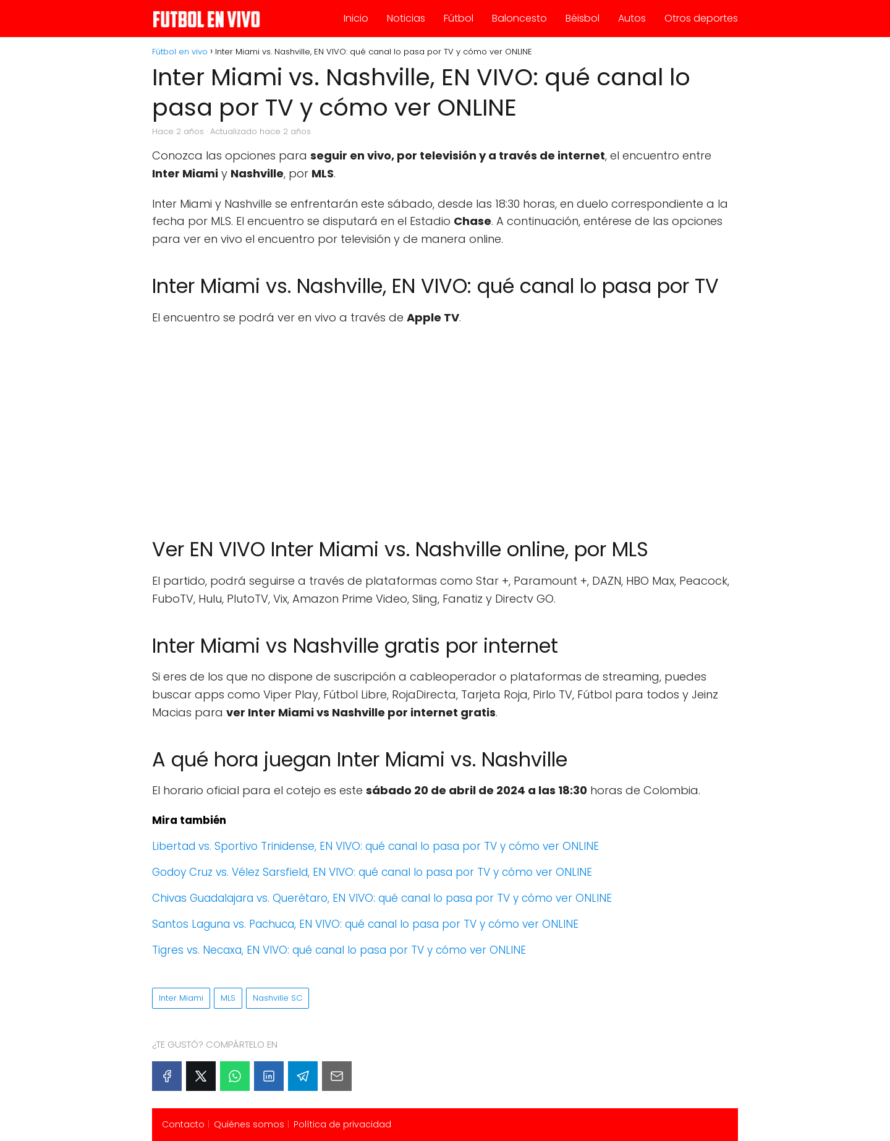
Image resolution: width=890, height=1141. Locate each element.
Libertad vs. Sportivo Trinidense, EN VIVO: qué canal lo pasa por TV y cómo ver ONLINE (375, 846)
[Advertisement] (445, 425)
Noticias (406, 18)
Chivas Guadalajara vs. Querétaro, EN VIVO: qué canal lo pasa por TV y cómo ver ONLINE (382, 898)
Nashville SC (277, 998)
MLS (228, 998)
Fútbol (458, 18)
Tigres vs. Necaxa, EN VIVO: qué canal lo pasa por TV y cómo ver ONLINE (339, 950)
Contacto (183, 1124)
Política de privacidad (342, 1124)
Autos (632, 18)
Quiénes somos (249, 1124)
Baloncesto (519, 18)
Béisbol (583, 18)
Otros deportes (701, 18)
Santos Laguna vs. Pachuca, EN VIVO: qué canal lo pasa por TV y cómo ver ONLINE (365, 924)
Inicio (356, 18)
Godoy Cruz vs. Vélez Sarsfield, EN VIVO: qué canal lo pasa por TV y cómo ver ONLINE (372, 872)
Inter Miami (181, 998)
